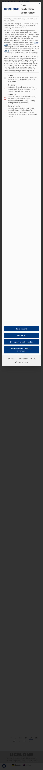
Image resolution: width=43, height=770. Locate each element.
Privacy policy (23, 358)
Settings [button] (6, 50)
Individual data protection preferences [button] (21, 349)
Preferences (12, 358)
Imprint (33, 358)
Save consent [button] (21, 328)
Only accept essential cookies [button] (21, 341)
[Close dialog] (39, 3)
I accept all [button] (21, 335)
